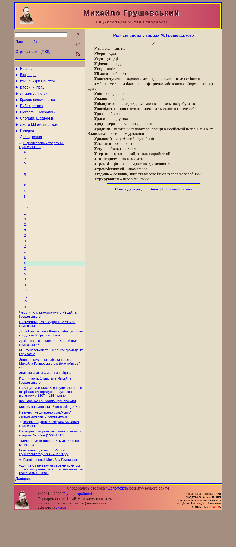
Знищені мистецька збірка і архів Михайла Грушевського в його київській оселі (49, 389)
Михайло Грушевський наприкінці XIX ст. (51, 436)
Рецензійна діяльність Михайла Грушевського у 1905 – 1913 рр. (43, 485)
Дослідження (31, 145)
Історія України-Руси (37, 83)
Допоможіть (118, 524)
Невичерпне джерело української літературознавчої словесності (45, 445)
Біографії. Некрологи (38, 118)
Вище (154, 189)
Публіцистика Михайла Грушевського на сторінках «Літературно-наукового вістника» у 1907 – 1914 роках (50, 420)
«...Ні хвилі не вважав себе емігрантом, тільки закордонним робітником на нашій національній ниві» (51, 504)
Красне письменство (37, 104)
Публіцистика (31, 111)
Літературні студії (35, 97)
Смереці (61, 543)
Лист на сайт (26, 42)
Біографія (28, 76)
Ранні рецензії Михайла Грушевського (53, 493)
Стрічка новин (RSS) (32, 52)
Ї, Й (26, 221)
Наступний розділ (177, 189)
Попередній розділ (131, 189)
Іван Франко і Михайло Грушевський (47, 430)
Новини (26, 69)
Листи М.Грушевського (39, 131)
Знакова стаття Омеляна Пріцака (45, 400)
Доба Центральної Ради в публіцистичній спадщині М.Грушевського (51, 357)
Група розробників (78, 529)
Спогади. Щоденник (36, 124)
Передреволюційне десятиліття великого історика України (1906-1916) (51, 465)
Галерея (27, 138)
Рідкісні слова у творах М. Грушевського (153, 35)
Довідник (23, 514)
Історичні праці (32, 90)
